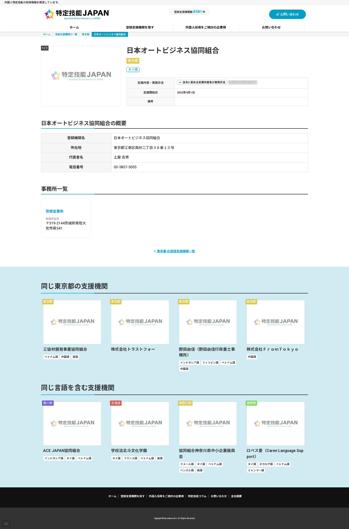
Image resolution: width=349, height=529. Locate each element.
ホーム (47, 34)
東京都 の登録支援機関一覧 (174, 251)
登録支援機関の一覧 (66, 34)
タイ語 (133, 69)
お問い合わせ (287, 14)
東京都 (85, 34)
